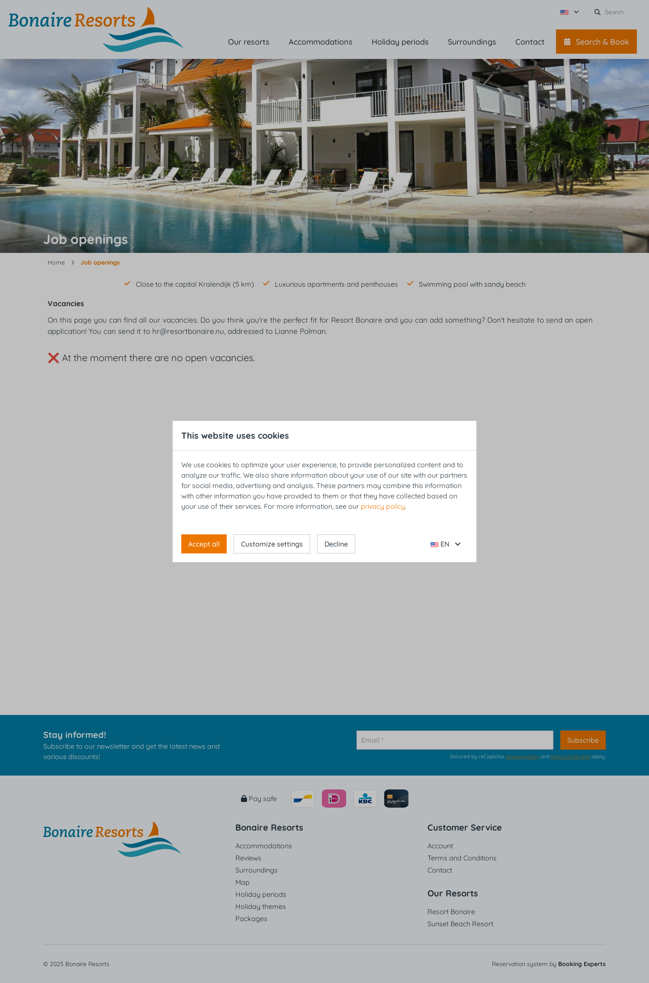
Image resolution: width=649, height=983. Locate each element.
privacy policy (383, 506)
